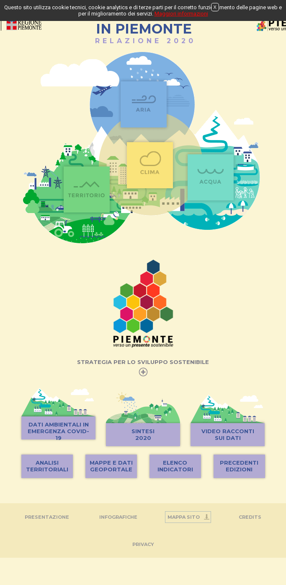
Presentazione (47, 517)
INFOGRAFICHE (118, 517)
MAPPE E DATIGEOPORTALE (111, 466)
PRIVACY (143, 544)
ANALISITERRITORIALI (47, 466)
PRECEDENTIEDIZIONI (239, 466)
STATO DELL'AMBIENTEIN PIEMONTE (143, 24)
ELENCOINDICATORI (175, 466)
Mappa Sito (183, 517)
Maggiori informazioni (181, 13)
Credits (250, 517)
